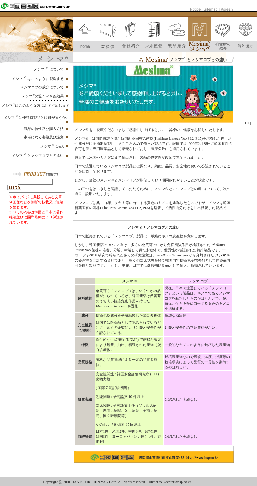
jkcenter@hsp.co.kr (177, 482)
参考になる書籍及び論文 (44, 137)
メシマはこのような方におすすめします (35, 105)
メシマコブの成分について (42, 87)
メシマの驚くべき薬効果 (43, 96)
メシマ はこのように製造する (38, 79)
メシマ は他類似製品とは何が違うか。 (36, 118)
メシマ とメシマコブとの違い (38, 156)
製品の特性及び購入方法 (44, 129)
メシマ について (49, 69)
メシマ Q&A (52, 146)
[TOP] (246, 123)
